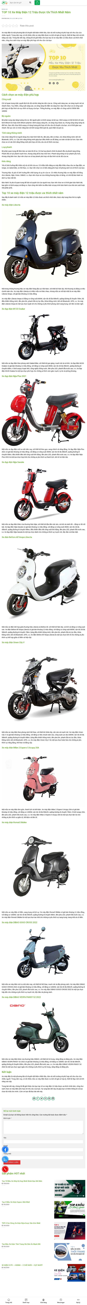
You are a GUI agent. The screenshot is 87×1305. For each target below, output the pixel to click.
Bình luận (7, 1118)
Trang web (7, 1154)
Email (5, 1146)
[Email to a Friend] (45, 1098)
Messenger (61, 1301)
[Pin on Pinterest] (49, 1098)
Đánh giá (5, 9)
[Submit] (30, 3)
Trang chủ (8, 1301)
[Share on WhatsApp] (34, 1098)
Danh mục (26, 1301)
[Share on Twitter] (41, 1098)
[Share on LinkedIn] (53, 1098)
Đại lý (78, 1301)
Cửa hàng (43, 1301)
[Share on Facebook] (38, 1098)
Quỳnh (20, 18)
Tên (4, 1138)
